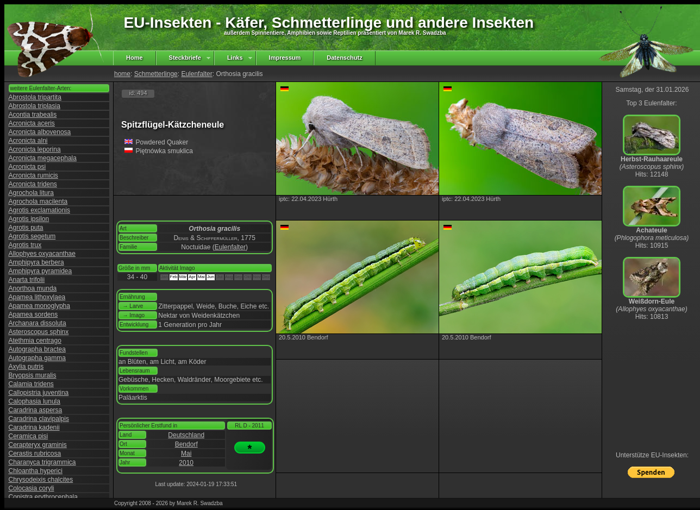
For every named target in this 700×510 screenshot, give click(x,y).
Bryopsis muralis (33, 375)
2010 (186, 463)
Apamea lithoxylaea (37, 297)
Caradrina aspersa (35, 410)
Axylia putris (26, 366)
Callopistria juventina (39, 392)
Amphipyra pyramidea (40, 271)
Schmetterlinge (156, 74)
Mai (186, 453)
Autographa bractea (37, 349)
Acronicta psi (27, 167)
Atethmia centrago (35, 340)
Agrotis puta (26, 227)
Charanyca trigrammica (42, 462)
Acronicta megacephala (43, 158)
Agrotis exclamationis (39, 210)
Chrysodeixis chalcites (41, 479)
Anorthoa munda (33, 288)
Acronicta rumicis (33, 175)
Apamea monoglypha (39, 306)
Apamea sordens (33, 314)
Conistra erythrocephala (43, 497)
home (122, 74)
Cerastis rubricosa (35, 453)
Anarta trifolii (27, 280)
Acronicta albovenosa (40, 132)
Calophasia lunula (34, 401)
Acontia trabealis (33, 114)
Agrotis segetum (32, 236)
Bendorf (186, 444)
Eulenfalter (196, 74)
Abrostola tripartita (35, 97)
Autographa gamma (37, 358)
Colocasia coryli (31, 488)
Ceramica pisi (28, 436)
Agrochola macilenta (38, 201)
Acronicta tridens (33, 184)
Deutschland (186, 435)
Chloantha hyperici (35, 471)
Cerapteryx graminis (38, 445)
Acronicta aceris (32, 123)
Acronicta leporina (35, 149)
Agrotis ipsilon (29, 219)
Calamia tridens (31, 384)
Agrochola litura (31, 193)
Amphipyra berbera (36, 262)
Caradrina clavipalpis (39, 419)
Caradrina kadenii (34, 427)
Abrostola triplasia (34, 106)
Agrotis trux (25, 245)
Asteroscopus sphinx (39, 332)
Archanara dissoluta (37, 323)
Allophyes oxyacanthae (42, 253)
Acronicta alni (28, 140)
